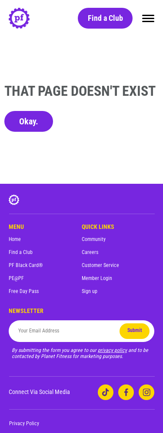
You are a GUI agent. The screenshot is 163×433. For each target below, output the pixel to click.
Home (15, 239)
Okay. (28, 121)
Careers (90, 252)
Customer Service (100, 265)
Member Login (97, 278)
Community (94, 239)
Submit (134, 330)
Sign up (89, 291)
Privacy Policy (24, 423)
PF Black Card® (26, 265)
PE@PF (16, 278)
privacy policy (112, 350)
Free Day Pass (24, 291)
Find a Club (105, 18)
